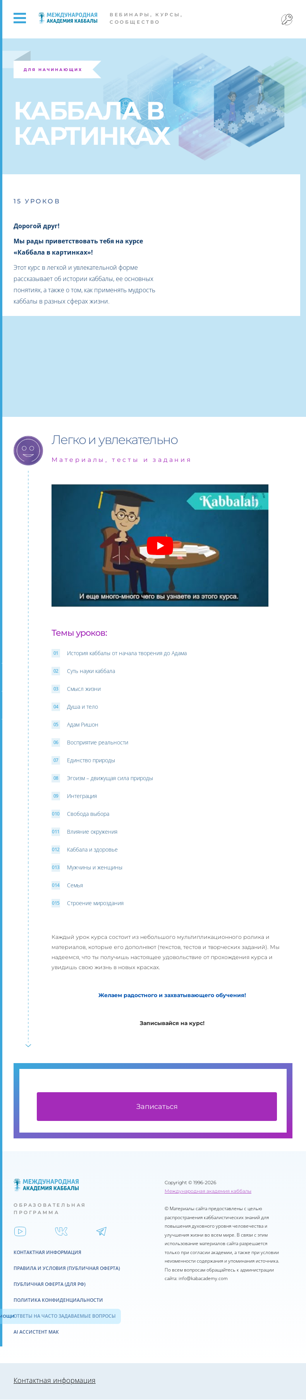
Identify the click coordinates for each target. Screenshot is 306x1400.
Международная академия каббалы (208, 1191)
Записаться (157, 1107)
